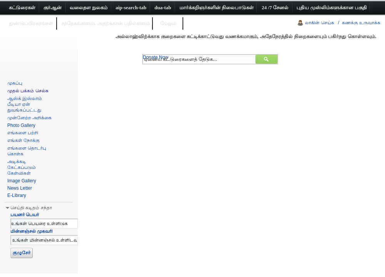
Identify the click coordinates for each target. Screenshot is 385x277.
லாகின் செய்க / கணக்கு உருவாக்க (342, 22)
